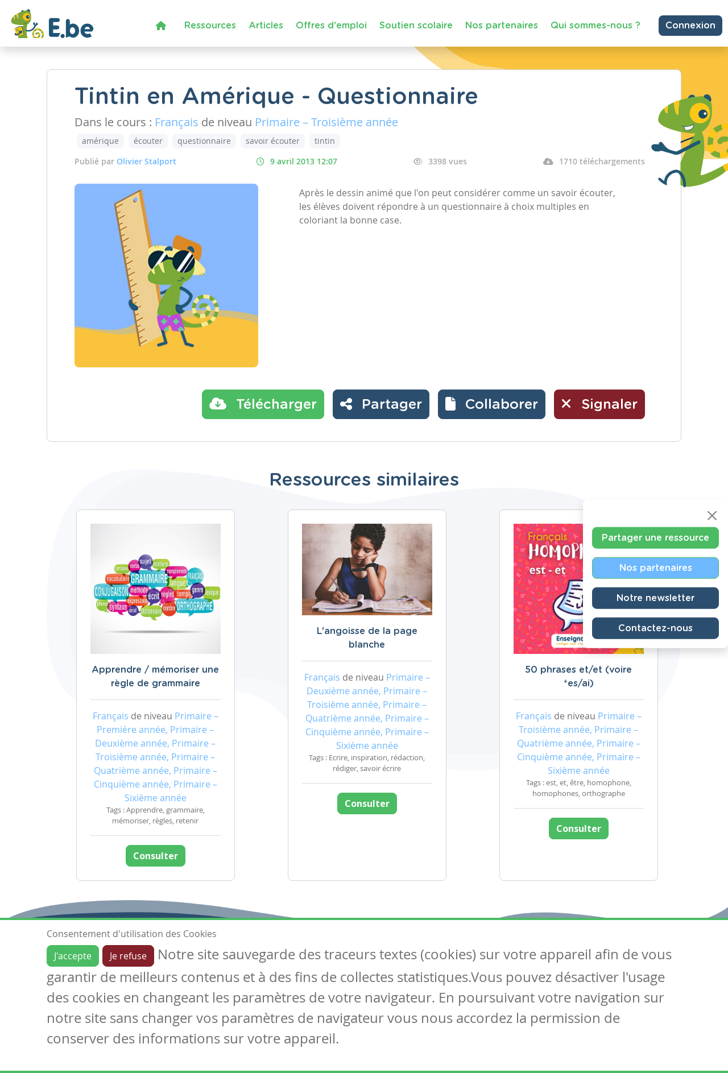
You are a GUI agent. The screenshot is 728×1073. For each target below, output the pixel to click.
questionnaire (204, 140)
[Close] (712, 515)
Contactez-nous (655, 627)
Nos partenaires (501, 25)
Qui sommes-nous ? (595, 25)
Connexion (690, 25)
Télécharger (263, 403)
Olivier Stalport (146, 161)
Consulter (155, 856)
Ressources (210, 25)
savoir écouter (273, 140)
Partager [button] (381, 403)
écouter (148, 140)
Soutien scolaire (416, 25)
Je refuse (128, 956)
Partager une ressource (655, 537)
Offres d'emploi (331, 25)
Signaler (599, 403)
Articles (266, 25)
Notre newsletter (655, 597)
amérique (100, 140)
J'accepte (73, 956)
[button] (491, 404)
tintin (325, 140)
